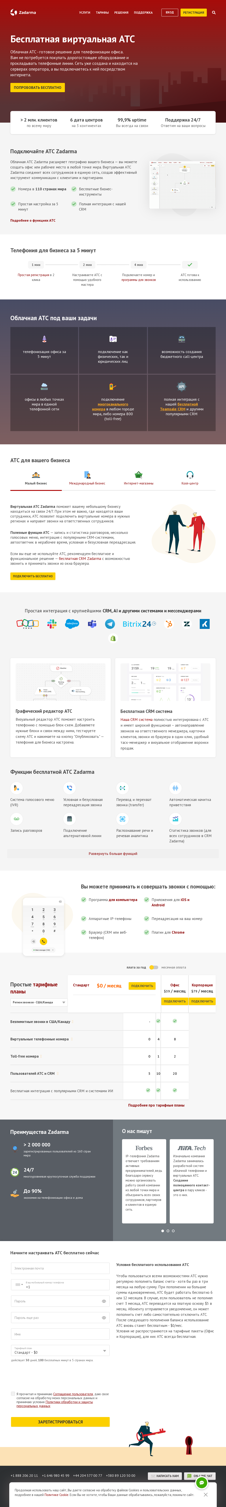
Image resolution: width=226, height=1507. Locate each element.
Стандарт (81, 983)
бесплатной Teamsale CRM (179, 405)
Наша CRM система (137, 718)
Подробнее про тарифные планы (156, 1104)
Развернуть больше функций (113, 852)
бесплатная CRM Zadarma (80, 557)
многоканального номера (110, 405)
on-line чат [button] (200, 1475)
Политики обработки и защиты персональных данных (55, 1402)
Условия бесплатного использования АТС (152, 1263)
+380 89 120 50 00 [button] (122, 1475)
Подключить (142, 985)
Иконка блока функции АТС (16, 786)
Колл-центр (190, 476)
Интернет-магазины (138, 476)
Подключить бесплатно (33, 575)
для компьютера (123, 898)
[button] (162, 1229)
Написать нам (165, 1475)
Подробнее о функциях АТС (32, 219)
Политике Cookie (56, 1495)
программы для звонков (139, 278)
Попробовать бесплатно (37, 87)
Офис (174, 983)
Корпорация (202, 983)
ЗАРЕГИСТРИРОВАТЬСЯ (60, 1420)
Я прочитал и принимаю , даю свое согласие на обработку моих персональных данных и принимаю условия (63, 1398)
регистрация (193, 13)
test (44, 337)
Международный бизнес (87, 476)
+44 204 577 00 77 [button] (88, 1475)
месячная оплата (174, 966)
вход (170, 12)
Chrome (178, 931)
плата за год (136, 966)
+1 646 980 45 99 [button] (56, 1475)
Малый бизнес (36, 476)
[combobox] (19, 1283)
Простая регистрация (33, 273)
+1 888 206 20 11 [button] (24, 1475)
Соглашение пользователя (73, 1392)
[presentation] (44, 1376)
